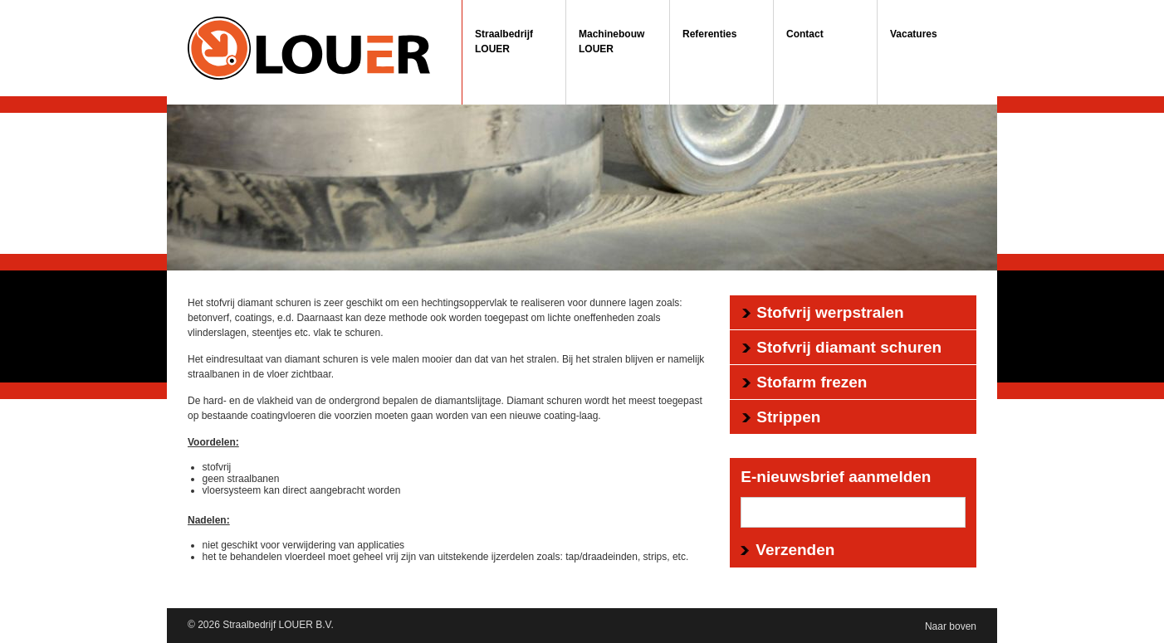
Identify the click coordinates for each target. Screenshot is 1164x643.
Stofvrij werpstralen (829, 312)
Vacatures (913, 34)
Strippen (788, 417)
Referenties (709, 34)
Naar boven (950, 626)
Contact (805, 34)
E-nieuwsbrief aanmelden (836, 476)
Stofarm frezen (811, 382)
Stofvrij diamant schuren (848, 347)
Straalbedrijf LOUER (504, 41)
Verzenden (795, 549)
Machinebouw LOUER (611, 41)
